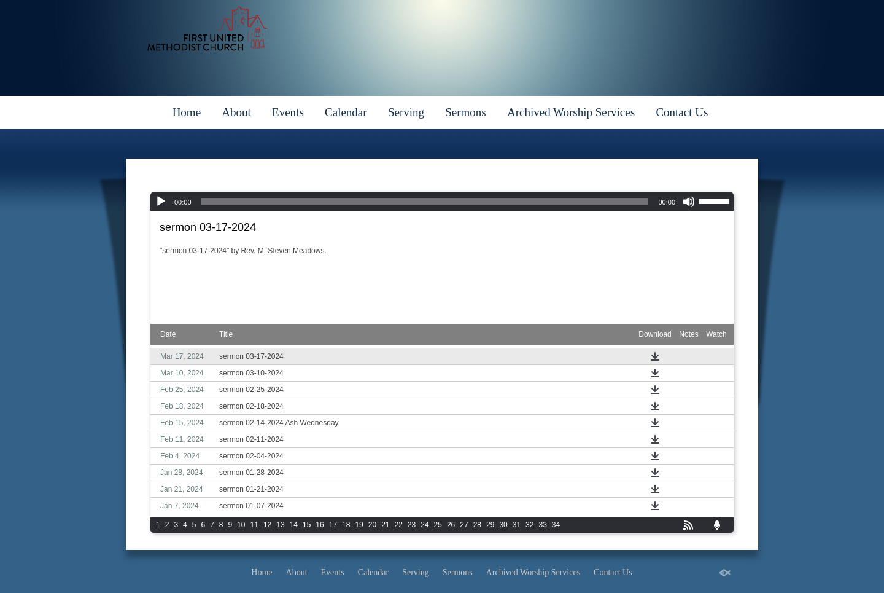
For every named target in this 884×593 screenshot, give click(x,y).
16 (320, 524)
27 (464, 524)
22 (399, 524)
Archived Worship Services (571, 112)
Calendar (346, 112)
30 (503, 524)
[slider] (425, 201)
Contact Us (682, 112)
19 (359, 524)
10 (241, 524)
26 (451, 524)
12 (267, 524)
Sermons (465, 112)
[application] (442, 201)
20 (372, 524)
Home (187, 112)
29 (490, 524)
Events (288, 112)
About (236, 112)
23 (412, 524)
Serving (406, 112)
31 (517, 524)
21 (385, 524)
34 (556, 524)
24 (424, 524)
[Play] (161, 201)
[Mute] (689, 201)
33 (542, 524)
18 (346, 524)
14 (294, 524)
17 (333, 524)
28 (477, 524)
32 (529, 524)
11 (254, 524)
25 (438, 524)
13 (280, 524)
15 (307, 524)
